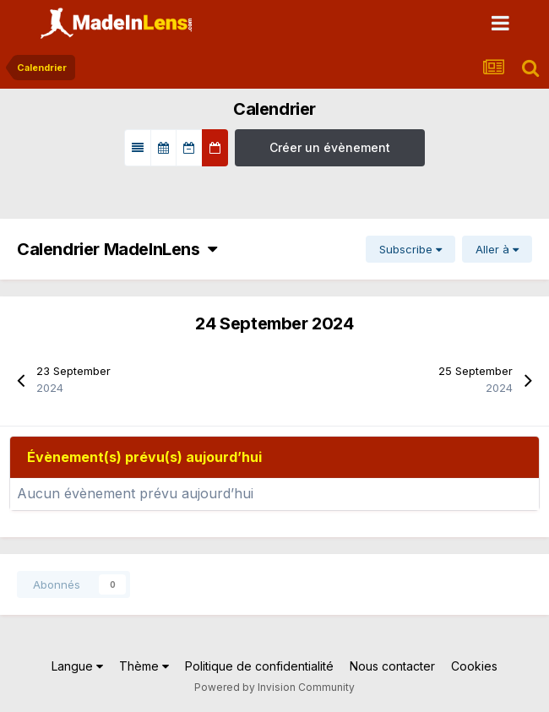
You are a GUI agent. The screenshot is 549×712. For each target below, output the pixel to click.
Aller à (497, 249)
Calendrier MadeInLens (116, 249)
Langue (77, 666)
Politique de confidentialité (259, 666)
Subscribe (410, 249)
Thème (144, 666)
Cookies (474, 666)
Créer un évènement (329, 147)
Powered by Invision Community (274, 687)
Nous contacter (392, 666)
